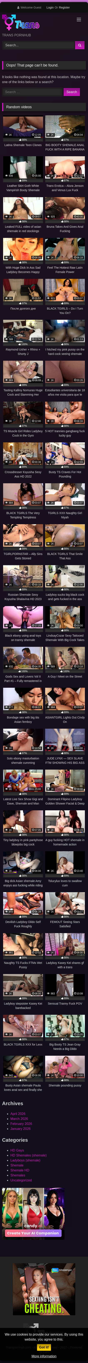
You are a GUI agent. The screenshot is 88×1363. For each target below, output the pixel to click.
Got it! (44, 1347)
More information (43, 1356)
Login (49, 7)
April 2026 (17, 1114)
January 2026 (20, 1129)
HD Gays (17, 1150)
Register (64, 7)
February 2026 (21, 1124)
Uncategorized (21, 1180)
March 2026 (19, 1119)
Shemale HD (19, 1170)
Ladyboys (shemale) (25, 1160)
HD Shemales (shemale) (28, 1155)
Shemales (17, 1175)
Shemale (17, 1165)
